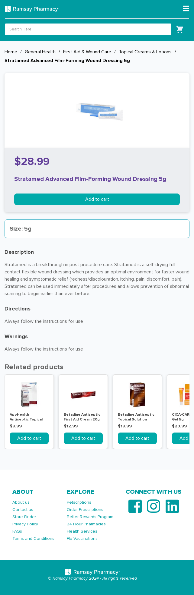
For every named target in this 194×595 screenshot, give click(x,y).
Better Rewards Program (90, 516)
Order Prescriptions (85, 509)
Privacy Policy (25, 524)
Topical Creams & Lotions (145, 52)
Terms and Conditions (33, 538)
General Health (40, 52)
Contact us (22, 509)
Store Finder (24, 516)
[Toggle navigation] (186, 9)
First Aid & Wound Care (87, 52)
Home (11, 52)
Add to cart (97, 199)
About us (21, 502)
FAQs (17, 531)
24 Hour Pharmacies (86, 524)
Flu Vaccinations (82, 538)
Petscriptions (79, 502)
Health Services (82, 531)
